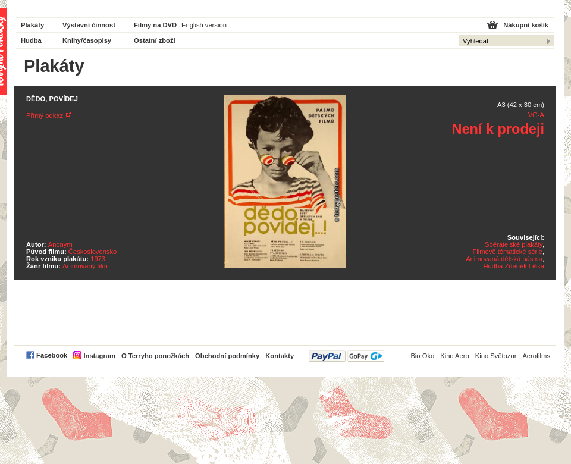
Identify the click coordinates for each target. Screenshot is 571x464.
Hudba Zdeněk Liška (513, 265)
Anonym (60, 244)
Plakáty (32, 25)
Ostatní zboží (154, 40)
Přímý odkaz (44, 115)
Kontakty (279, 355)
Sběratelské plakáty (513, 244)
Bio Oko (422, 355)
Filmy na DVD (155, 25)
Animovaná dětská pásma (504, 258)
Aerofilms (536, 355)
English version (204, 25)
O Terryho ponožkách (155, 355)
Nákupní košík (525, 25)
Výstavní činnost (88, 25)
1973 (97, 258)
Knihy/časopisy (86, 40)
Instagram (99, 355)
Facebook (51, 355)
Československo (92, 251)
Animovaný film (85, 265)
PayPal (346, 356)
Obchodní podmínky (227, 355)
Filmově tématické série (507, 251)
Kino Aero (454, 355)
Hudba (31, 40)
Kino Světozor (496, 355)
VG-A (536, 114)
